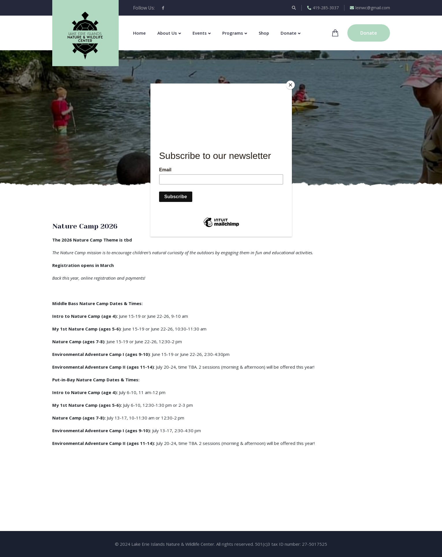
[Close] (290, 85)
